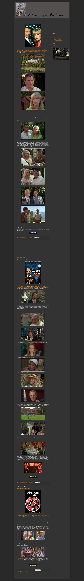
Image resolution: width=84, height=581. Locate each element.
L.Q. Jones (42, 515)
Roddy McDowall (38, 50)
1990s (20, 238)
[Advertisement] (33, 248)
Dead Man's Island (22, 22)
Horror (24, 483)
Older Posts (47, 574)
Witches (28, 571)
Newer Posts (19, 574)
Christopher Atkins (27, 51)
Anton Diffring (23, 287)
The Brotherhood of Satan (24, 488)
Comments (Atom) (23, 575)
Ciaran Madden (29, 287)
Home (33, 574)
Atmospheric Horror (24, 571)
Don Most (23, 52)
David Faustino (21, 51)
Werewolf (29, 483)
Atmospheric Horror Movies (58, 40)
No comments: (31, 482)
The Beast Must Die (22, 259)
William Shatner (32, 50)
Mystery (26, 238)
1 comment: (31, 237)
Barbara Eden (27, 50)
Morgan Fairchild (44, 50)
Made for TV (23, 238)
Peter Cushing (39, 286)
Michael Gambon (41, 287)
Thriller (28, 238)
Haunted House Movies (57, 38)
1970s (20, 483)
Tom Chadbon (34, 287)
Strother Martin (37, 515)
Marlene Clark (45, 286)
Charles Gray (19, 287)
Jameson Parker (39, 51)
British (22, 483)
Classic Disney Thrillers (57, 39)
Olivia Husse (33, 51)
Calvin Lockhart (34, 286)
